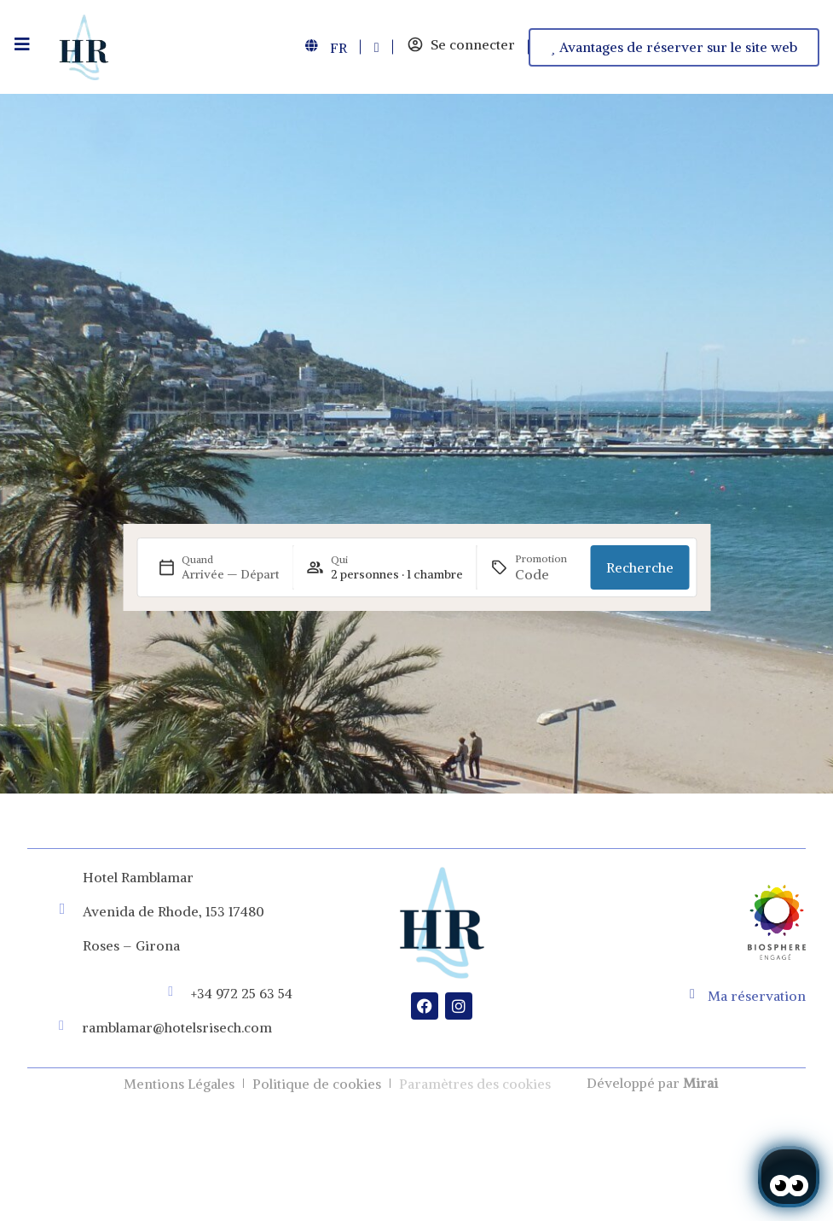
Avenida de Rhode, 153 (154, 911)
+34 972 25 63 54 (241, 993)
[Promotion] (546, 574)
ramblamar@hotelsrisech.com (177, 1027)
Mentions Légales (179, 1083)
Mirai (700, 1082)
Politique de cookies (316, 1083)
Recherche (640, 567)
